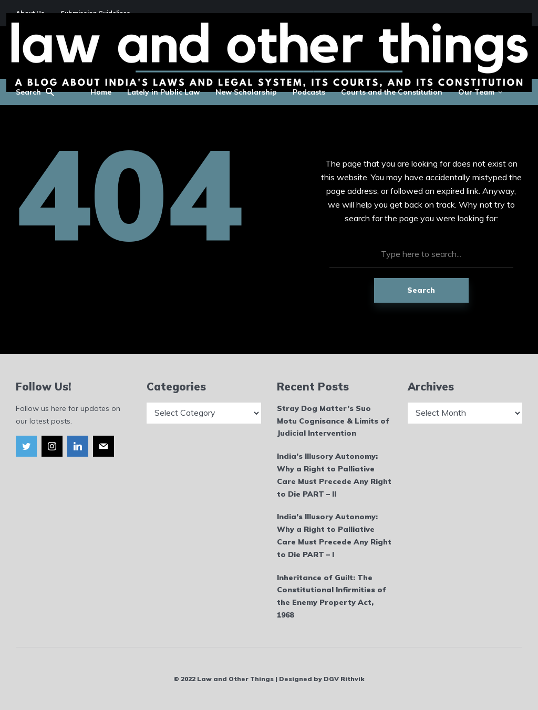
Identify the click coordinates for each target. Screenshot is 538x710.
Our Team (476, 92)
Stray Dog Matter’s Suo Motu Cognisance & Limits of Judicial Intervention (333, 421)
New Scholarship (246, 92)
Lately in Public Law (163, 92)
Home (100, 92)
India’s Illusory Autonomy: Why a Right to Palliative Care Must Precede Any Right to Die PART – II (334, 474)
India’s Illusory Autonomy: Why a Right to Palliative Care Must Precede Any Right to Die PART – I (334, 535)
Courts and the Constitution (391, 92)
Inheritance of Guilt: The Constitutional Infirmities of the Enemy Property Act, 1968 (331, 596)
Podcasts (309, 92)
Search (421, 290)
